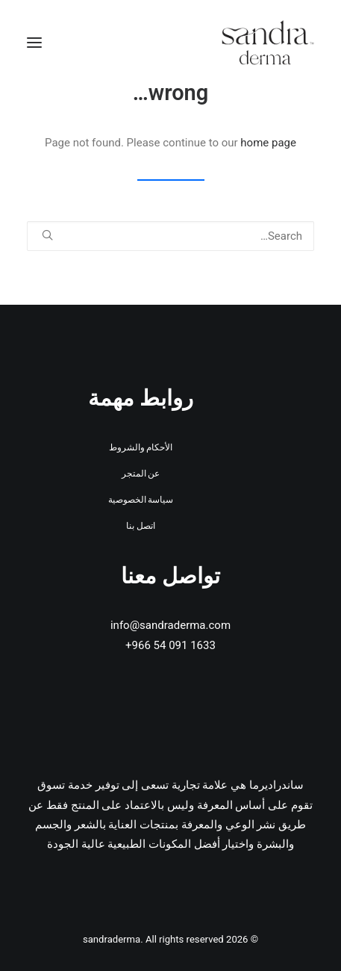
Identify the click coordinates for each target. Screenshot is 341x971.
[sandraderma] (268, 42)
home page (268, 142)
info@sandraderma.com (170, 625)
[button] (34, 42)
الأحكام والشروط (141, 447)
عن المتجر (141, 473)
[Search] (170, 236)
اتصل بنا (140, 526)
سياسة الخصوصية (141, 499)
